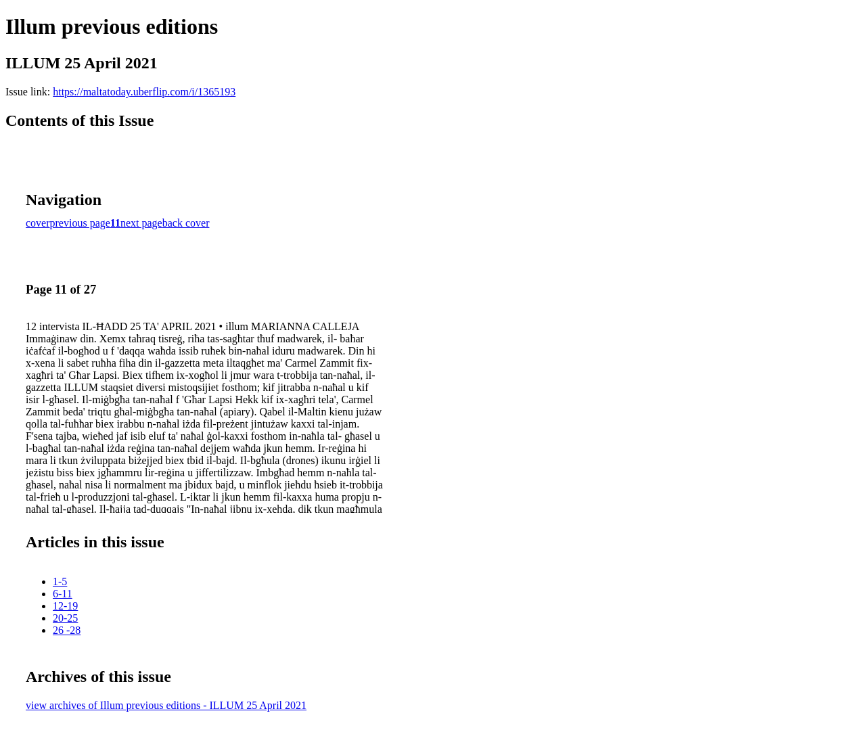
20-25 (65, 618)
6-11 (62, 593)
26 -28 (67, 630)
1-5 (60, 581)
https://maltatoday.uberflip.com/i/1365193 (144, 91)
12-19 (65, 606)
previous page (80, 223)
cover (38, 223)
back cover (186, 223)
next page (141, 223)
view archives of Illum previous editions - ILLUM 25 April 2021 (166, 705)
